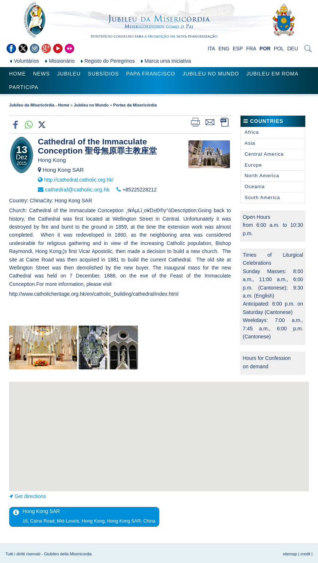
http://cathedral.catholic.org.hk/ (79, 180)
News (41, 74)
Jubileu (69, 74)
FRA (251, 48)
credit (305, 554)
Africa (252, 132)
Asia (250, 143)
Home (17, 74)
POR (264, 48)
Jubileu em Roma (272, 74)
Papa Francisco (150, 74)
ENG (223, 48)
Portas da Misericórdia (135, 105)
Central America (264, 154)
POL (279, 48)
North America (262, 175)
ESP (238, 48)
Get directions (30, 496)
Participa (24, 87)
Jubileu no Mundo (211, 74)
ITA (211, 48)
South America (262, 197)
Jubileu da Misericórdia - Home (39, 105)
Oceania (255, 186)
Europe (253, 165)
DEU (292, 48)
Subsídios (103, 74)
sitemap (290, 554)
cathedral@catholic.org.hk (77, 189)
